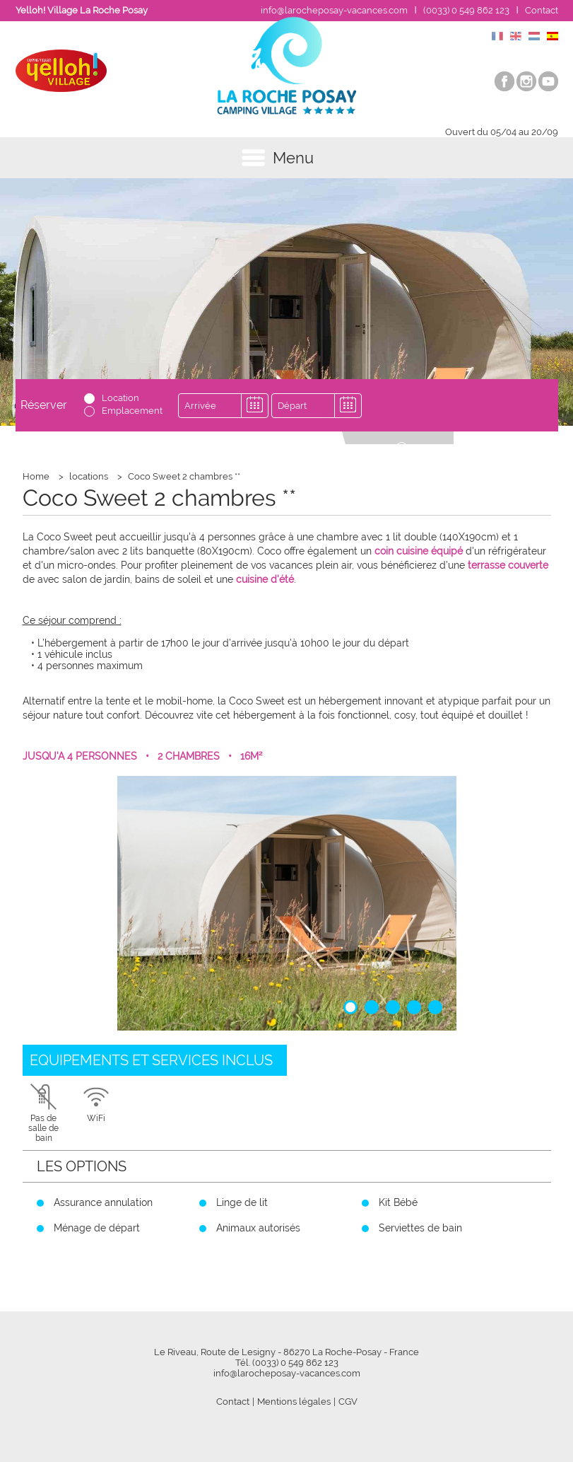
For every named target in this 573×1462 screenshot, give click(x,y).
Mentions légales (294, 1401)
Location (120, 398)
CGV (348, 1401)
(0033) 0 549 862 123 (466, 10)
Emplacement (132, 410)
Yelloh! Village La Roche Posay (82, 10)
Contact (541, 10)
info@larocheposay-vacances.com (334, 10)
